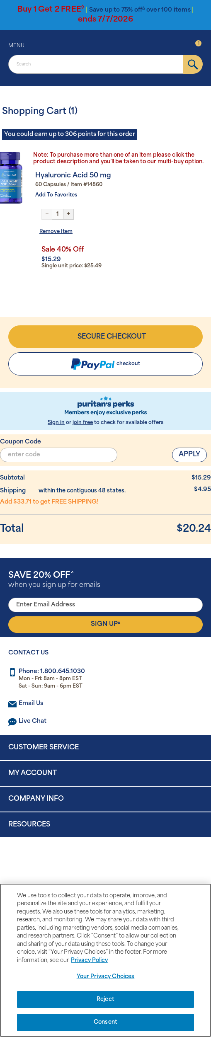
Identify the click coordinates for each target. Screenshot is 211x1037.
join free (83, 422)
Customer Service (43, 747)
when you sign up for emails (54, 580)
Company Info (36, 799)
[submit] (193, 64)
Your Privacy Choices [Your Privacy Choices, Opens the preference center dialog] (106, 976)
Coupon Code (20, 442)
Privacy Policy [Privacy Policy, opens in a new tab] (89, 960)
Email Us (31, 703)
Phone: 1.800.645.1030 (52, 672)
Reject (105, 999)
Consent (105, 1022)
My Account (32, 773)
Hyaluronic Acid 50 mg (73, 175)
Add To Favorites (56, 195)
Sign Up (105, 624)
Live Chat (32, 721)
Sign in (56, 422)
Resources (29, 824)
